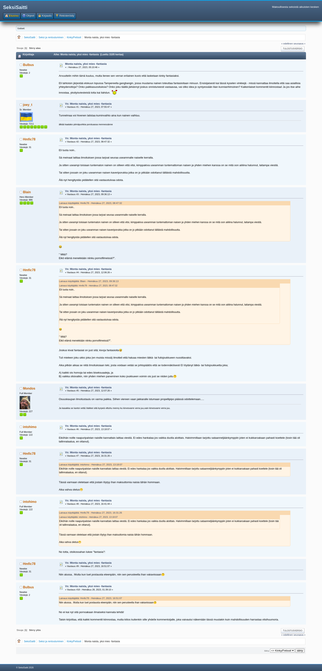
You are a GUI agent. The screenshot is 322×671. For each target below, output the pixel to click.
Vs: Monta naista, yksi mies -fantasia (88, 103)
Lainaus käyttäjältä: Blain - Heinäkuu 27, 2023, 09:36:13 (88, 281)
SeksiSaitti (15, 7)
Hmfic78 (29, 139)
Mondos (29, 388)
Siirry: (266, 651)
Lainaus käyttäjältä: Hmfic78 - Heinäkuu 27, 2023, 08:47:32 (90, 203)
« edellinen (287, 43)
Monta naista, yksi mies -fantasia (86, 63)
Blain (27, 192)
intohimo (30, 427)
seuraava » (299, 43)
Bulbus (28, 65)
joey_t (27, 104)
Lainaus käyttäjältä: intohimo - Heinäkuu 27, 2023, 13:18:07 (90, 464)
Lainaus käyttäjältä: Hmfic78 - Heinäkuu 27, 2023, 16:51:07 (90, 598)
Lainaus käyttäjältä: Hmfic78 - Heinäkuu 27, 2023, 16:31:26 (90, 512)
